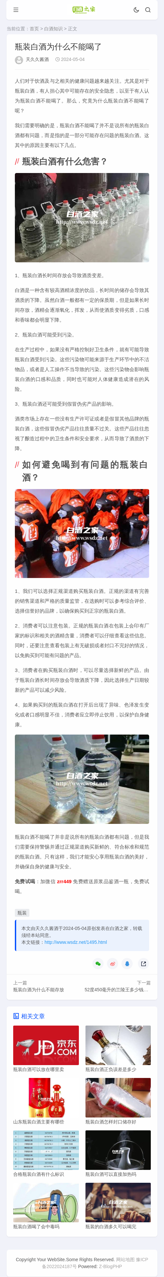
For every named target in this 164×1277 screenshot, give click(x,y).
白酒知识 (53, 28)
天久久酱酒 (37, 59)
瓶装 (22, 912)
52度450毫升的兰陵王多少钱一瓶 (119, 989)
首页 (34, 28)
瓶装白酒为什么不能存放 (38, 989)
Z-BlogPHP (110, 1266)
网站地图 (125, 1259)
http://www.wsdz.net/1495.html (76, 942)
